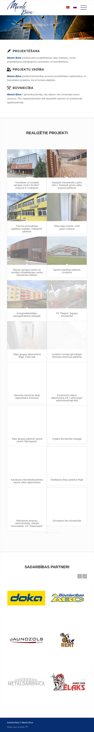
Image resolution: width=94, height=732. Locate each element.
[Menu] (82, 7)
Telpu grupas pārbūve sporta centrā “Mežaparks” (27, 440)
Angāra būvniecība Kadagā (66, 438)
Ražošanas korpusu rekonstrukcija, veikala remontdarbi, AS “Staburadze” (27, 523)
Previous (79, 576)
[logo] (39, 7)
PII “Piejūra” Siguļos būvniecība (67, 314)
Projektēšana (26, 51)
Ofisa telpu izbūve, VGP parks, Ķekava (67, 227)
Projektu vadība (28, 69)
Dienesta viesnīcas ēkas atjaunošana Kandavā (27, 396)
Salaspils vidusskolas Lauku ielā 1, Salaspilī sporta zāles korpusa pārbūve (67, 185)
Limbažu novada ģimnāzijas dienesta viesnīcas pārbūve (67, 355)
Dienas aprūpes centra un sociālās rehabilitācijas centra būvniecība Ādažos (27, 272)
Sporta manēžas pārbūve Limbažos (66, 271)
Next (84, 576)
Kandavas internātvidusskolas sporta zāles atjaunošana (27, 481)
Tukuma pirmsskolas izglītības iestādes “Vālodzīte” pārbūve (27, 229)
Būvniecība (23, 88)
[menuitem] (82, 7)
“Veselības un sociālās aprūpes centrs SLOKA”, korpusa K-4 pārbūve (27, 185)
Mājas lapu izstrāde (17, 727)
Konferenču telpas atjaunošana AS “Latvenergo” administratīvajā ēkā (67, 398)
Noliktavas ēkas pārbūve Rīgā (67, 479)
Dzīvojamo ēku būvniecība (67, 520)
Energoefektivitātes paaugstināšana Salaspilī (27, 314)
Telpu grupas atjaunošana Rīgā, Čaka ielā (27, 355)
